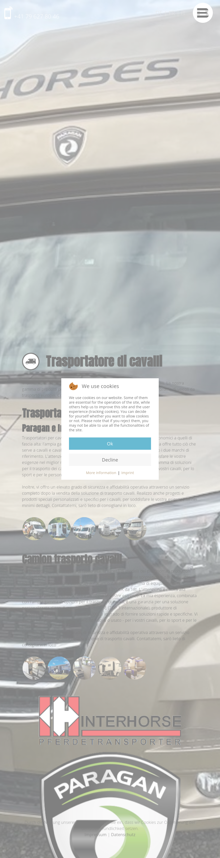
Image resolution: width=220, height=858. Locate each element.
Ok (110, 444)
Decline (110, 460)
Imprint (127, 472)
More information (101, 472)
